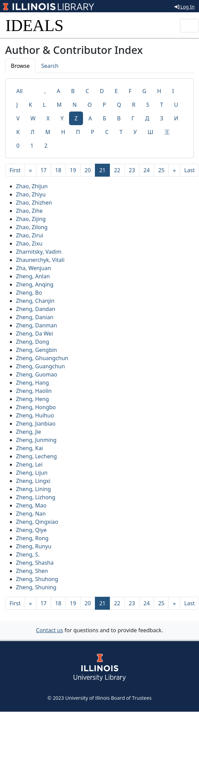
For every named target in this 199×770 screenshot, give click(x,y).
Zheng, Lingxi (33, 481)
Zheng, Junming (36, 440)
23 (132, 170)
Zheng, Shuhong (37, 579)
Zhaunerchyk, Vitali (40, 260)
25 (161, 170)
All (19, 91)
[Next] (174, 170)
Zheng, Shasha (34, 562)
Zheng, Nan (31, 513)
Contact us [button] (49, 630)
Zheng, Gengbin (36, 350)
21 (104, 170)
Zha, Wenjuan (33, 268)
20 (88, 170)
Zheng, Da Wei (34, 333)
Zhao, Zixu (29, 243)
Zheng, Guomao (36, 374)
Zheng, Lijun (32, 472)
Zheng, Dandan (35, 309)
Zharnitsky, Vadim (39, 251)
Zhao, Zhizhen (34, 202)
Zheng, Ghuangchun (42, 358)
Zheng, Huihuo (35, 415)
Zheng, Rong (32, 538)
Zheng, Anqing (34, 284)
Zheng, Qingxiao (37, 521)
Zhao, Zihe (29, 210)
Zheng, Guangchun (40, 366)
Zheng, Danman (36, 325)
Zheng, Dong (32, 341)
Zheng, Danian (34, 317)
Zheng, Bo (29, 292)
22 (117, 170)
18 (58, 170)
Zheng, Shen (32, 571)
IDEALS (34, 25)
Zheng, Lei (29, 464)
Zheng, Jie (28, 431)
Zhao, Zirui (29, 235)
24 (147, 170)
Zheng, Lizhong (35, 497)
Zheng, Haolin (34, 391)
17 (43, 170)
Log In (185, 6)
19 (73, 170)
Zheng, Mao (31, 505)
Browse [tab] (20, 66)
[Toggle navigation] (189, 25)
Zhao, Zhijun (32, 186)
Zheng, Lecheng (36, 456)
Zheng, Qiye (31, 530)
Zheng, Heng (32, 399)
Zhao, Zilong (32, 227)
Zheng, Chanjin (35, 301)
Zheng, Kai (29, 448)
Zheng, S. (27, 554)
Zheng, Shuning (36, 587)
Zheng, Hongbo (36, 407)
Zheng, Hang (32, 382)
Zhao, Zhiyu (31, 194)
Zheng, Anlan (33, 276)
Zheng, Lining (33, 489)
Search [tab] (50, 66)
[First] (15, 170)
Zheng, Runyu (33, 546)
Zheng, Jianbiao (35, 423)
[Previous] (30, 170)
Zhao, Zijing (31, 219)
